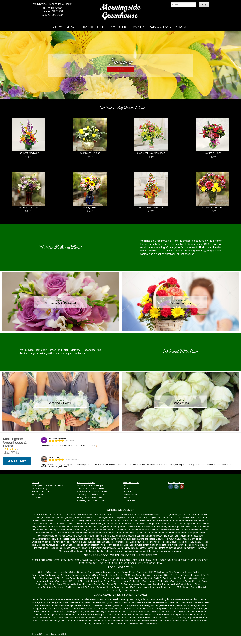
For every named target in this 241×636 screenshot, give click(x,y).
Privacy (126, 497)
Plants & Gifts (118, 27)
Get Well (71, 27)
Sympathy (138, 27)
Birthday (57, 27)
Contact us (128, 488)
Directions (36, 497)
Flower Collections (92, 27)
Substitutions (129, 500)
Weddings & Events (160, 27)
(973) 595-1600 (52, 15)
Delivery (127, 491)
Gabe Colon (54, 457)
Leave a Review (130, 494)
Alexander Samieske (57, 438)
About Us (181, 27)
